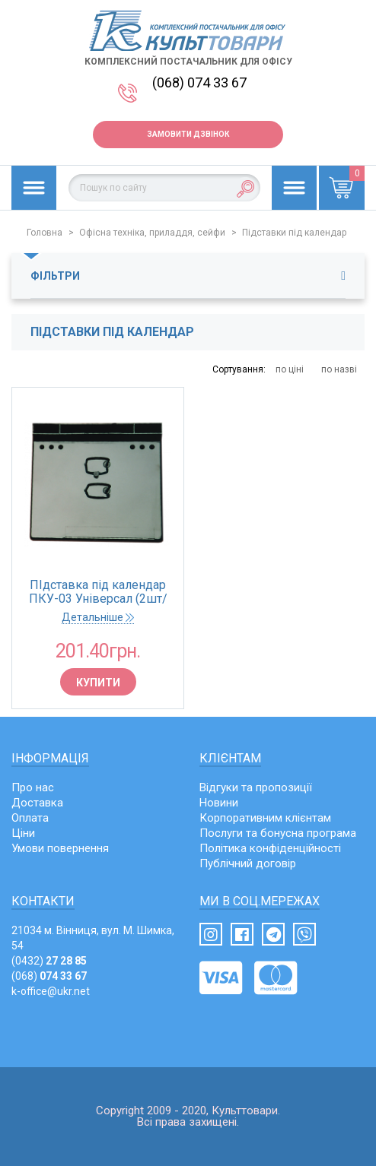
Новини (218, 803)
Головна (44, 232)
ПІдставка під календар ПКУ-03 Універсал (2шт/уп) (98, 592)
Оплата (30, 818)
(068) (49, 976)
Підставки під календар (294, 232)
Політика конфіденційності (270, 848)
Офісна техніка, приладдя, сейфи (152, 232)
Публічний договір (247, 863)
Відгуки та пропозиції (255, 787)
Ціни (23, 833)
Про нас (32, 787)
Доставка (37, 803)
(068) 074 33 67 (199, 82)
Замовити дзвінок (188, 134)
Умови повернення (60, 848)
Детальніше (98, 617)
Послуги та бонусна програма (277, 833)
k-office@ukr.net (50, 991)
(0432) (49, 961)
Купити (98, 682)
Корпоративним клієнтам (265, 818)
